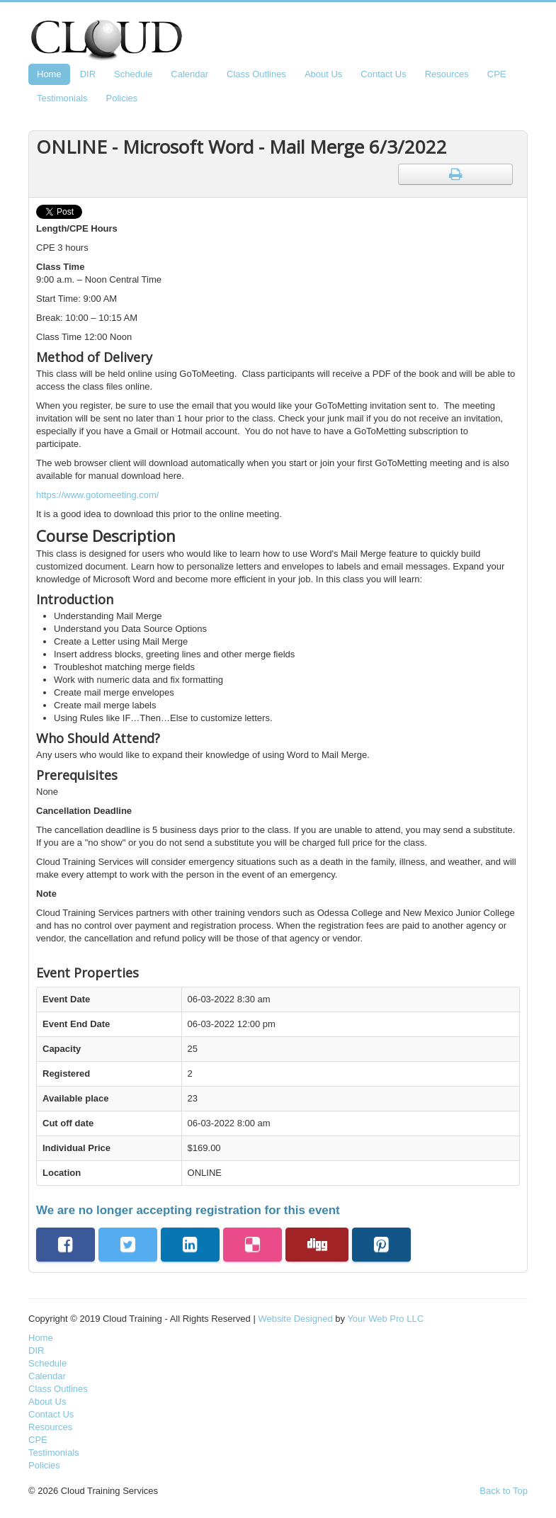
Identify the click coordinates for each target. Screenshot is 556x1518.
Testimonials (62, 98)
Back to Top (504, 1490)
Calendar (189, 74)
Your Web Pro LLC (385, 1318)
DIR (88, 74)
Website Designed (295, 1318)
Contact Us (383, 74)
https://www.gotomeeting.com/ (97, 494)
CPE (496, 74)
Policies (122, 98)
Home (49, 74)
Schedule (133, 74)
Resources (447, 74)
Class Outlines (256, 74)
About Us (323, 74)
